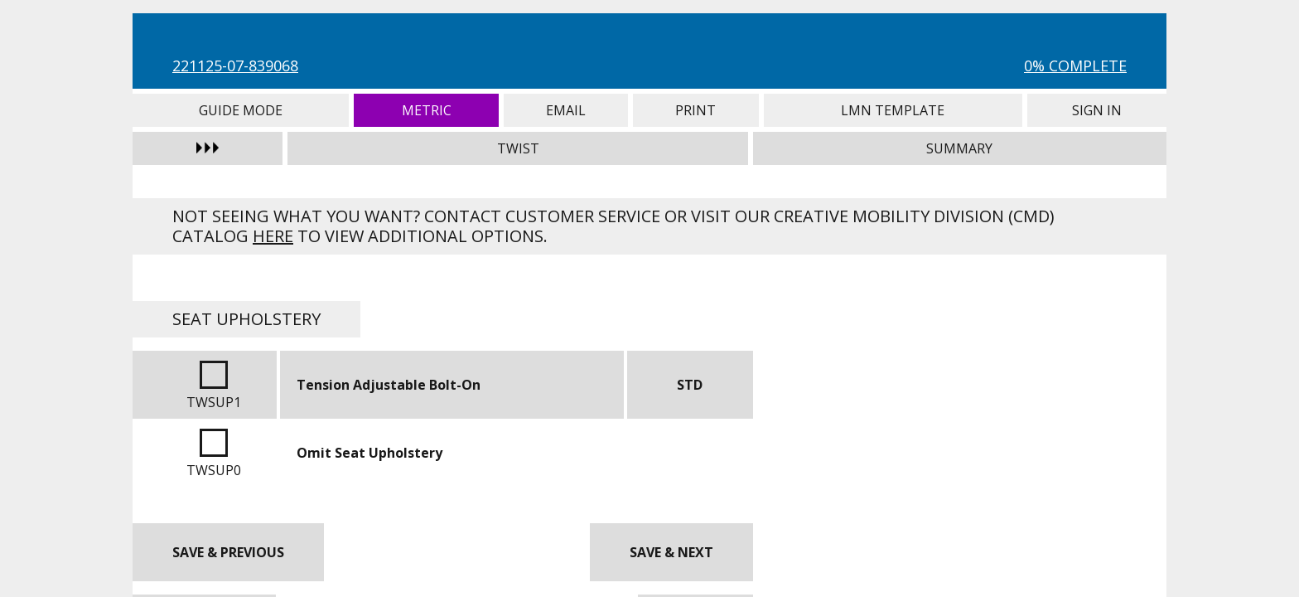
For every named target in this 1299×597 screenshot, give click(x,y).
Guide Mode (241, 110)
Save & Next (671, 552)
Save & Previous (228, 552)
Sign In (1096, 110)
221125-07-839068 (235, 65)
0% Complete (1075, 65)
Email (566, 110)
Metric (426, 110)
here (273, 236)
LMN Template (893, 110)
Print (696, 110)
